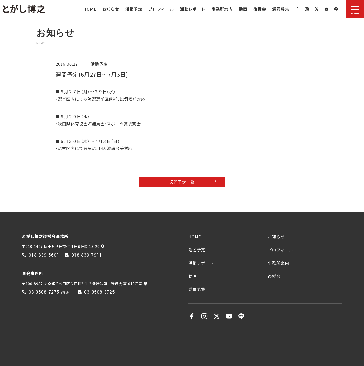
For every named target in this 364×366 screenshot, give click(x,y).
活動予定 (133, 8)
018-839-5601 (44, 255)
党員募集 (280, 8)
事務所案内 (222, 8)
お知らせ (110, 8)
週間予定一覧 (182, 182)
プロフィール (161, 8)
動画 (243, 8)
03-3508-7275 (44, 292)
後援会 (259, 8)
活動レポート (193, 8)
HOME (89, 8)
